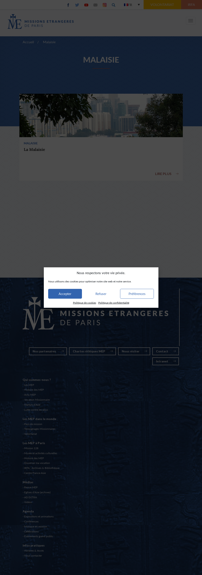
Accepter (65, 294)
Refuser (100, 294)
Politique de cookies (84, 302)
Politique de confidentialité (113, 302)
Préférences (137, 294)
